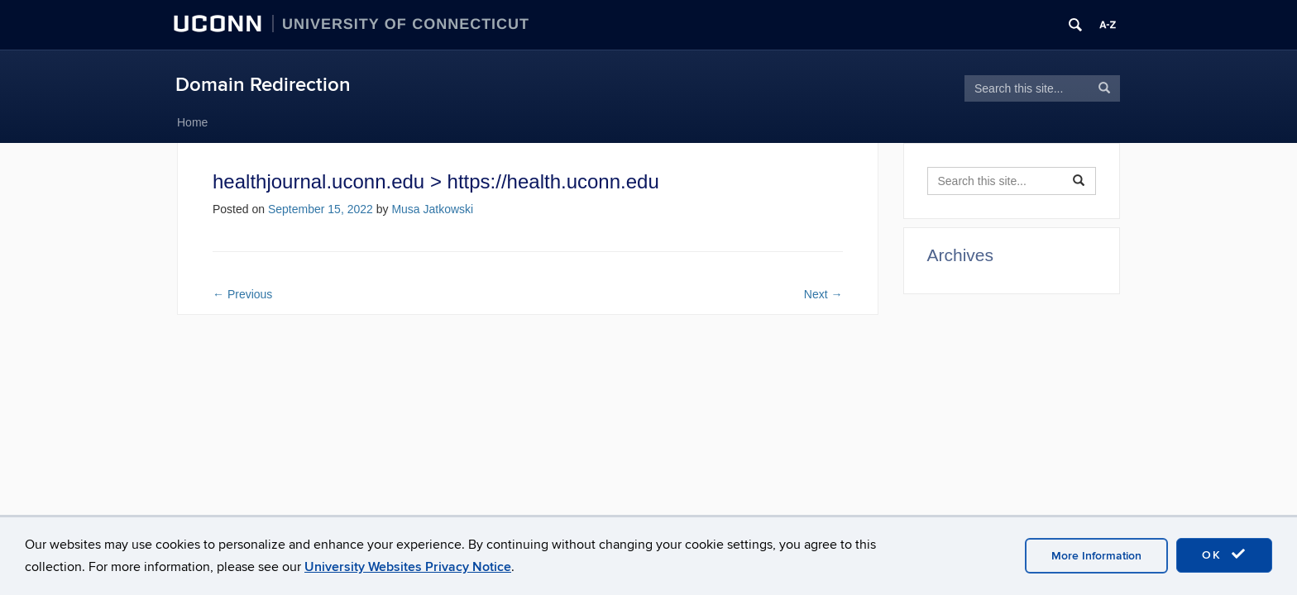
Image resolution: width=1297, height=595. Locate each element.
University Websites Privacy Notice (407, 567)
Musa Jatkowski (432, 209)
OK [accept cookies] (1224, 554)
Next (823, 294)
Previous (242, 294)
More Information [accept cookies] (1096, 556)
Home (192, 122)
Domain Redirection (263, 85)
